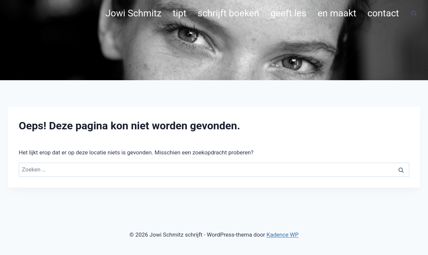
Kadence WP (282, 234)
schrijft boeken (228, 13)
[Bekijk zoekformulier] (414, 13)
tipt (180, 13)
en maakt (337, 13)
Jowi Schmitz (134, 13)
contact (383, 13)
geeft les (288, 13)
